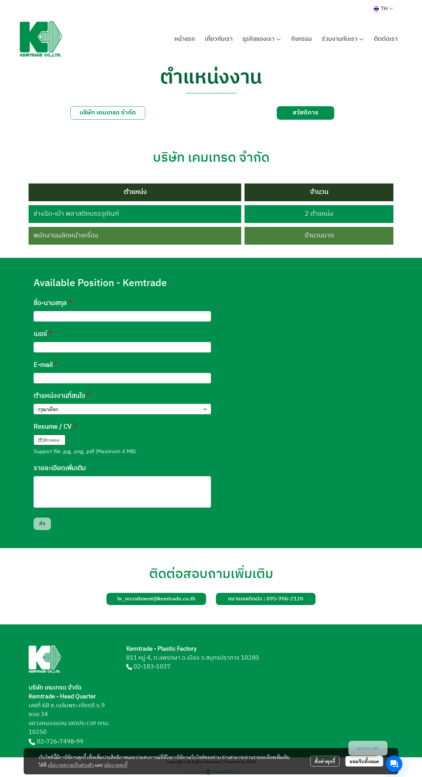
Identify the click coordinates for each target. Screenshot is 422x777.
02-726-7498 (55, 742)
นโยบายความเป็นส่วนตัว (71, 765)
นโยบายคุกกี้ (116, 765)
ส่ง (42, 523)
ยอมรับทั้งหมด (364, 761)
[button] (383, 8)
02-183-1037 (152, 667)
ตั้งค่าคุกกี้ (325, 761)
